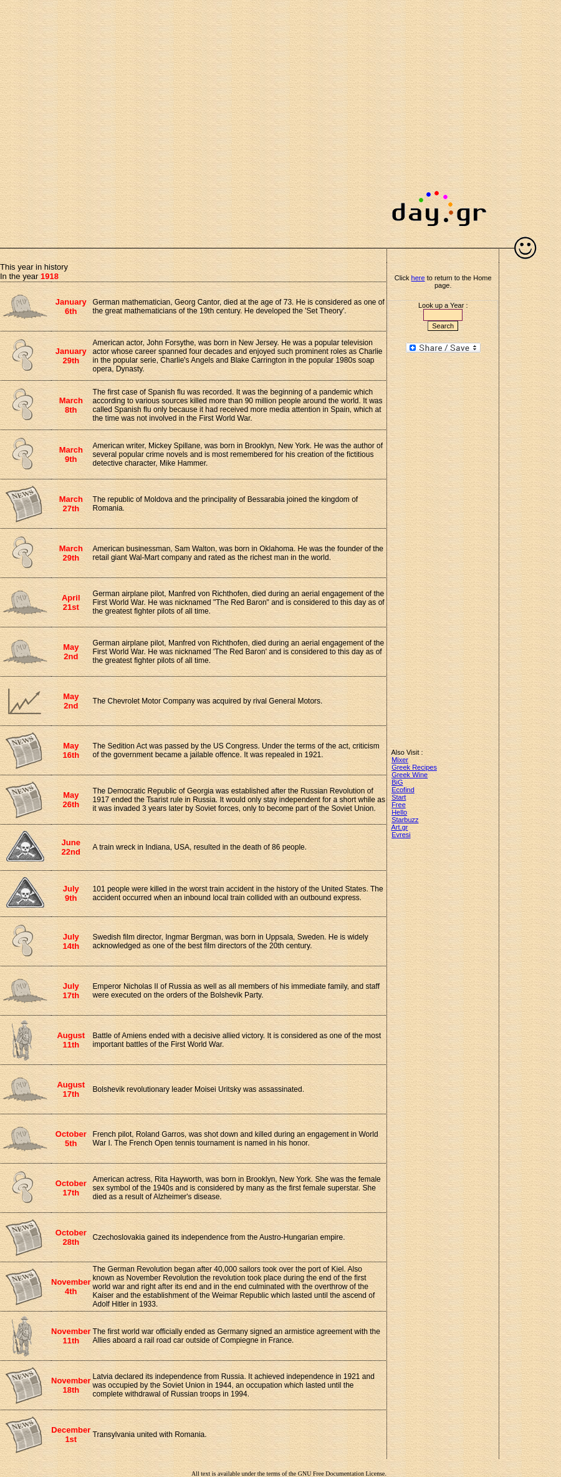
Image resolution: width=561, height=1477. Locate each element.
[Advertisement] (117, 117)
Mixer (399, 759)
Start (398, 797)
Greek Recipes (414, 767)
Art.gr (399, 827)
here (418, 278)
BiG (397, 782)
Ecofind (403, 789)
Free (398, 804)
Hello (399, 812)
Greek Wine (409, 774)
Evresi (401, 834)
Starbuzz (404, 819)
